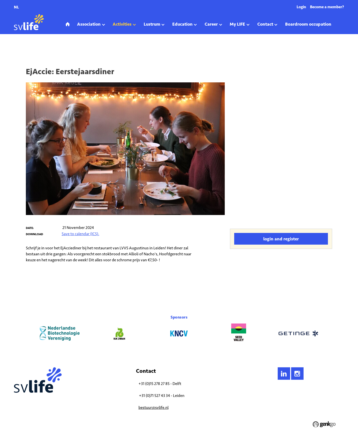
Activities (32, 48)
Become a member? (327, 6)
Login (301, 6)
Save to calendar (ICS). (80, 233)
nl (16, 7)
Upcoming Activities (56, 48)
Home (18, 48)
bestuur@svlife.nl (153, 407)
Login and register (281, 239)
